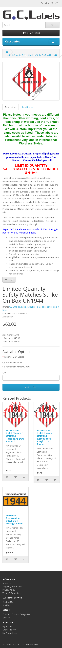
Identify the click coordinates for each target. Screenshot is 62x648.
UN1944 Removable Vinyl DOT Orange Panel (14, 519)
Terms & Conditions (11, 593)
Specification (28, 107)
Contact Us (7, 602)
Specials (6, 617)
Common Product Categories (16, 614)
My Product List (9, 633)
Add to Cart (31, 387)
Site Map (6, 605)
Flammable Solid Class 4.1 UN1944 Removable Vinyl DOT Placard (46, 437)
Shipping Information (12, 586)
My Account (7, 626)
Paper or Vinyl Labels (14, 356)
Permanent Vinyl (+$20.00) (16, 366)
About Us (6, 583)
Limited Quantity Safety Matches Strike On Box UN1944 (31, 55)
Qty (4, 372)
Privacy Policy (8, 589)
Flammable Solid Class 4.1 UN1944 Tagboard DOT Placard (15, 436)
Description (10, 107)
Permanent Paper (12, 362)
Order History (9, 629)
